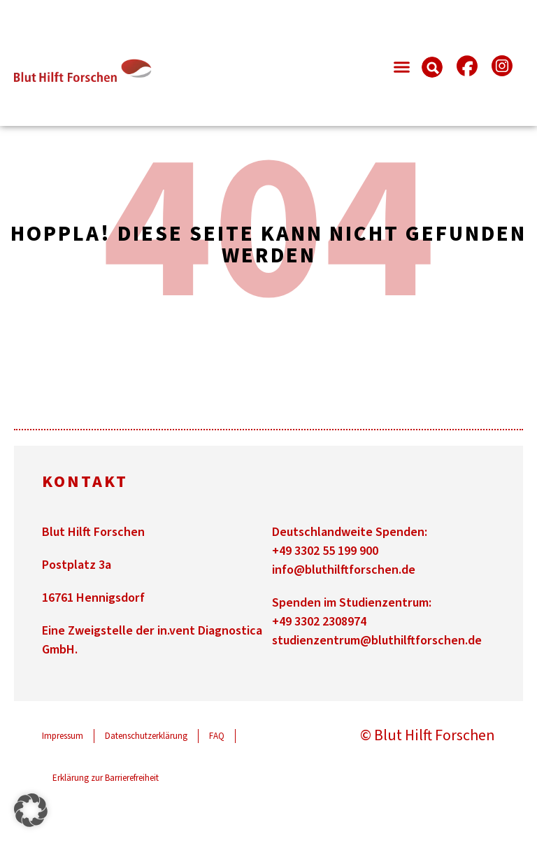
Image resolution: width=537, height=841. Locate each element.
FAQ (216, 736)
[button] (401, 67)
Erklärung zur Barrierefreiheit (105, 778)
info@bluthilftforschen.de (343, 570)
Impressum (62, 736)
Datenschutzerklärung (146, 736)
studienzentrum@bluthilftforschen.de (377, 640)
